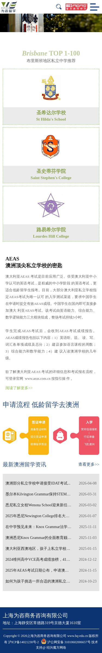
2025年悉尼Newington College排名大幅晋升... (51, 516)
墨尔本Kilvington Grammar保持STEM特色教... (51, 494)
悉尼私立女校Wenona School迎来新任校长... (51, 505)
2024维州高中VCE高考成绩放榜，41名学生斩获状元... (51, 559)
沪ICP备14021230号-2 (23, 642)
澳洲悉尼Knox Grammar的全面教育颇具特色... (51, 537)
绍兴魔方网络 (56, 647)
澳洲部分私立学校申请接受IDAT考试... (51, 483)
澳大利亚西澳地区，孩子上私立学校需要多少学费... (51, 548)
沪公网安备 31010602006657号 (66, 642)
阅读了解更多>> (19, 388)
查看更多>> (88, 464)
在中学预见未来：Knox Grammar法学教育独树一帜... (51, 527)
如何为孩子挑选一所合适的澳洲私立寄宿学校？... (51, 581)
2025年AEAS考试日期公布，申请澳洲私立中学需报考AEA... (51, 570)
